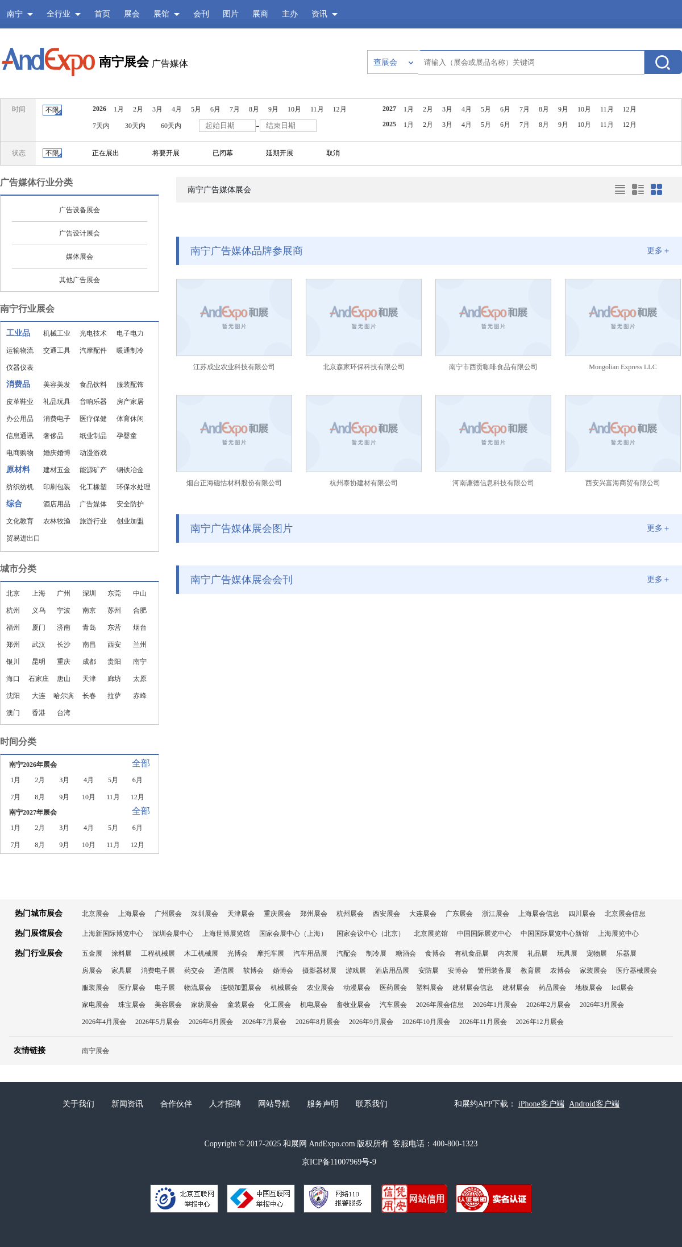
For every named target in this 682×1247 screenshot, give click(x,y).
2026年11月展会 (483, 1022)
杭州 (13, 610)
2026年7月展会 (264, 1022)
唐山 (63, 679)
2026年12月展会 (540, 1022)
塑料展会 (429, 988)
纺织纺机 (20, 487)
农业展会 (320, 988)
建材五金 (56, 470)
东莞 (114, 593)
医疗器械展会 (636, 971)
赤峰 (140, 696)
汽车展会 (393, 1005)
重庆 (63, 662)
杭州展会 (350, 914)
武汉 (38, 645)
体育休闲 (130, 419)
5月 (196, 109)
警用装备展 (494, 971)
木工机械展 (201, 953)
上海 (38, 593)
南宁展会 (124, 62)
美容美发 (56, 385)
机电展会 (313, 1005)
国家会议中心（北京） (370, 934)
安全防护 (130, 504)
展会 (132, 14)
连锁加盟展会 (241, 988)
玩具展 (567, 953)
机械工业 (56, 333)
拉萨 (114, 696)
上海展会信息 (538, 914)
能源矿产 (93, 470)
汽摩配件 (93, 350)
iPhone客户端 (541, 1104)
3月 (157, 109)
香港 (38, 713)
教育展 (531, 971)
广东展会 (459, 914)
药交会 (194, 971)
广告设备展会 (79, 210)
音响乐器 (93, 402)
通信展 (224, 971)
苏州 (114, 610)
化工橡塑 (93, 487)
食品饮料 (93, 385)
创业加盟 (130, 521)
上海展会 (131, 914)
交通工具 (56, 350)
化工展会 (277, 1005)
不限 (52, 110)
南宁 (140, 662)
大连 (38, 696)
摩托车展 (270, 953)
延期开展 (279, 153)
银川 (13, 662)
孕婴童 (127, 436)
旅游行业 (93, 521)
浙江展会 (495, 914)
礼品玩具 (56, 402)
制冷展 (376, 953)
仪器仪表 (20, 367)
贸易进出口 (23, 538)
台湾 (63, 713)
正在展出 (105, 153)
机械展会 (284, 988)
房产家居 (130, 402)
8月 (254, 109)
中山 (140, 593)
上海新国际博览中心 (112, 934)
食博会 (435, 953)
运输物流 (20, 350)
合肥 (140, 610)
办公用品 (20, 419)
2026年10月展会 (426, 1022)
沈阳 (13, 696)
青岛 (89, 627)
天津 (89, 679)
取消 (333, 153)
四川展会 (582, 914)
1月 (119, 109)
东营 (114, 627)
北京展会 (95, 914)
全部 (141, 763)
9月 (273, 109)
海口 (13, 679)
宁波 (63, 610)
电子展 (165, 988)
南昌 (89, 645)
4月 (177, 109)
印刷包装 (56, 487)
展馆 (161, 14)
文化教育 (20, 521)
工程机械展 (158, 953)
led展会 (623, 988)
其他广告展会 (79, 280)
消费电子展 (158, 971)
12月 (340, 109)
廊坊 (114, 679)
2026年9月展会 (371, 1022)
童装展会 (241, 1005)
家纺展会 (204, 1005)
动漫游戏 (93, 453)
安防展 (428, 971)
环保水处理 (134, 487)
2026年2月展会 (548, 1005)
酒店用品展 (392, 971)
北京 (13, 593)
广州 (63, 593)
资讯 (319, 14)
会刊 (201, 14)
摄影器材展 (319, 971)
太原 (140, 679)
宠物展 (597, 953)
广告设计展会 (79, 233)
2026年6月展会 (211, 1022)
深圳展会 (204, 914)
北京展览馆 (431, 934)
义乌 (38, 610)
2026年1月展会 (495, 1005)
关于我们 (78, 1104)
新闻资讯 (127, 1104)
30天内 (135, 126)
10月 (294, 109)
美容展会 (168, 1005)
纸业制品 (93, 436)
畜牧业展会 (353, 1005)
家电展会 (95, 1005)
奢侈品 (53, 436)
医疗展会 (131, 988)
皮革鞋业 (20, 402)
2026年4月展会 (104, 1022)
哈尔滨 (63, 696)
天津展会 (241, 914)
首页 (102, 14)
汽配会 (346, 953)
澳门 (13, 713)
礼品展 (537, 953)
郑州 (13, 645)
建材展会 (516, 988)
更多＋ (659, 250)
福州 (13, 627)
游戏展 (356, 971)
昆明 (38, 662)
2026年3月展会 (602, 1005)
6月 (215, 109)
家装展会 (593, 971)
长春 (89, 696)
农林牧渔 (56, 521)
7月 (235, 109)
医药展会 (393, 988)
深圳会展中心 (172, 934)
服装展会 (95, 988)
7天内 (101, 126)
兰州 (140, 645)
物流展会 (197, 988)
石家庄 (38, 679)
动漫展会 (357, 988)
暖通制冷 (130, 350)
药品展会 (552, 988)
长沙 (63, 645)
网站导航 (274, 1104)
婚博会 (283, 971)
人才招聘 (225, 1104)
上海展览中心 (618, 934)
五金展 (92, 953)
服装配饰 (130, 385)
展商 (260, 14)
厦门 (38, 627)
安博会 (458, 971)
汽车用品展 (310, 953)
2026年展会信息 (440, 1005)
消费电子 (56, 419)
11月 (317, 109)
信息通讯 (20, 436)
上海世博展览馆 (226, 934)
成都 (89, 662)
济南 (63, 627)
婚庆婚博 (56, 453)
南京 (89, 610)
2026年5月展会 (157, 1022)
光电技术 (93, 333)
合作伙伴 (176, 1104)
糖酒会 (406, 953)
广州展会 (168, 914)
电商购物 (20, 453)
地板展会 (588, 988)
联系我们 (372, 1104)
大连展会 (422, 914)
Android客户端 (594, 1104)
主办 (290, 14)
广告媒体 (93, 504)
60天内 (171, 126)
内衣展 (508, 953)
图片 (231, 14)
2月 (138, 109)
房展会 (92, 971)
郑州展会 (313, 914)
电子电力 (130, 333)
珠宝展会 (131, 1005)
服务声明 (323, 1104)
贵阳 (114, 662)
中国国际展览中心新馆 (555, 934)
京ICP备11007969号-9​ (339, 1162)
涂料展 (121, 953)
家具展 (121, 971)
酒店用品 (56, 504)
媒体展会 (79, 257)
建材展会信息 (472, 988)
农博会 (560, 971)
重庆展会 (277, 914)
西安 (114, 645)
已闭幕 (223, 153)
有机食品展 (472, 953)
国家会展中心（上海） (293, 934)
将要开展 (166, 153)
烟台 (140, 627)
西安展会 (386, 914)
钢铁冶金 (130, 470)
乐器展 (626, 953)
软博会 (253, 971)
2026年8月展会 (318, 1022)
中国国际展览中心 (484, 934)
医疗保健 (93, 419)
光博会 (237, 953)
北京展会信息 (625, 914)
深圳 (89, 593)
